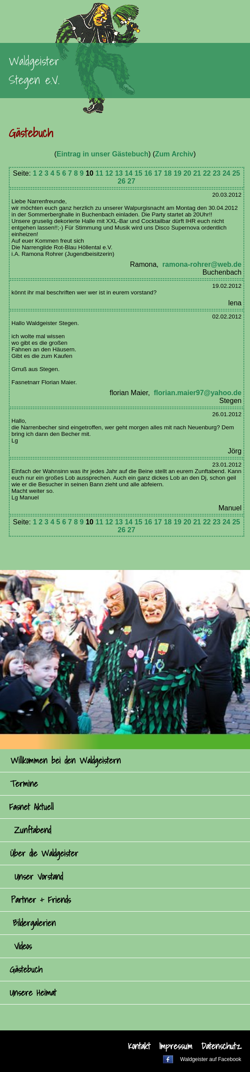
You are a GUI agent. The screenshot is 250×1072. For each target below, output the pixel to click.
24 (226, 173)
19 (177, 173)
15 (138, 173)
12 (109, 173)
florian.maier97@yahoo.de (198, 392)
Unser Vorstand (38, 877)
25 (236, 173)
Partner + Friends (41, 900)
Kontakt (139, 1046)
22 (207, 173)
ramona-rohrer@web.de (202, 264)
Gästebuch (26, 969)
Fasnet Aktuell (31, 807)
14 (129, 173)
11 (99, 173)
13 (119, 173)
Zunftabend (32, 830)
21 (197, 173)
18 (168, 173)
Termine (24, 784)
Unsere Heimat (33, 993)
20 (187, 173)
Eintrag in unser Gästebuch (103, 154)
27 (131, 181)
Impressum (175, 1046)
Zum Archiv (174, 154)
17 (158, 173)
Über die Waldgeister (44, 853)
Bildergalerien (34, 923)
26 (122, 181)
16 (148, 173)
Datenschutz (221, 1046)
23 (217, 173)
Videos (23, 946)
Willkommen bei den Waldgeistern (66, 761)
